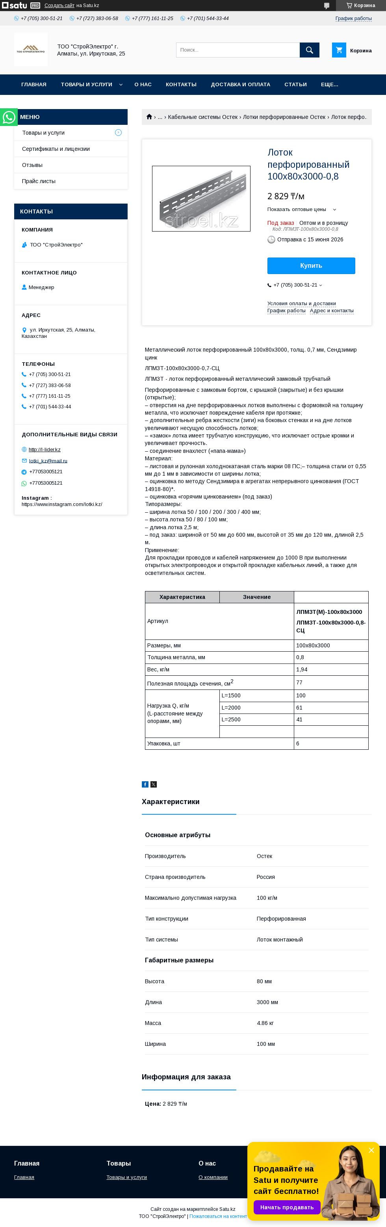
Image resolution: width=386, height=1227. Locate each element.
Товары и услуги (86, 84)
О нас (143, 84)
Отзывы (32, 165)
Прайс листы (39, 181)
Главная (33, 84)
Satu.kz (227, 1209)
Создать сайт (59, 5)
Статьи (295, 84)
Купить (312, 265)
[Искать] (309, 50)
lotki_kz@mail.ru (48, 460)
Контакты (181, 84)
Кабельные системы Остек (203, 117)
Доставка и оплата (240, 84)
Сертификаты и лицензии (56, 149)
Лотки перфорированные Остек (284, 117)
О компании (213, 1177)
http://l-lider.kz (45, 449)
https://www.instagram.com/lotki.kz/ (62, 504)
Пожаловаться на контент (218, 1216)
